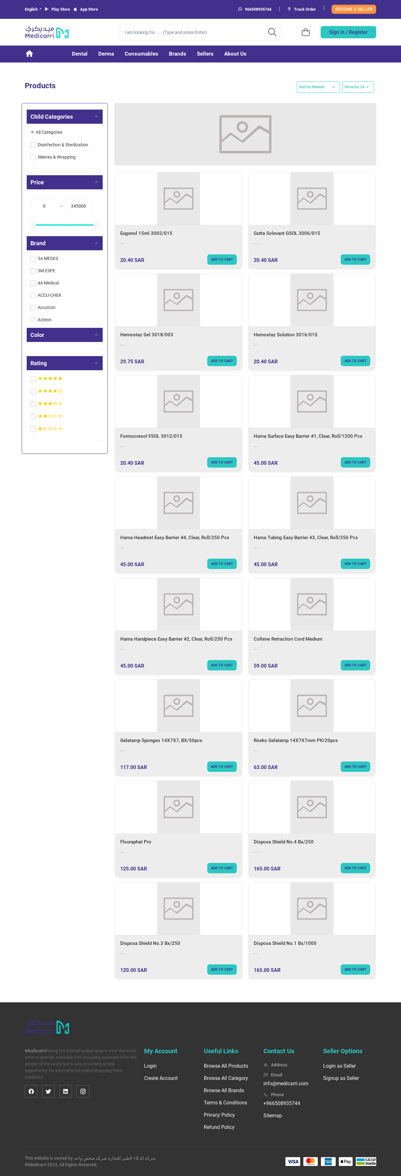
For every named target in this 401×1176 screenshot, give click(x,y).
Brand (38, 243)
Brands (177, 54)
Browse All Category (226, 1078)
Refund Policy (219, 1127)
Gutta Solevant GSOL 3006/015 (287, 233)
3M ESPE (46, 270)
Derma (106, 54)
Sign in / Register (348, 32)
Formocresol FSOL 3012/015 (151, 436)
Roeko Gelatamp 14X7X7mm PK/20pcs (296, 740)
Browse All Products (226, 1066)
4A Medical (48, 282)
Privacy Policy (219, 1115)
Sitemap (272, 1116)
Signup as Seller (341, 1078)
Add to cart (222, 259)
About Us (235, 54)
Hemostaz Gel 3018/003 (146, 335)
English (32, 9)
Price (37, 182)
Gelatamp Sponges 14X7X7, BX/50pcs (161, 740)
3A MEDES (48, 258)
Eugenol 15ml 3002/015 (146, 233)
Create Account (161, 1078)
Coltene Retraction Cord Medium (288, 639)
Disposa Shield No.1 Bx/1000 (285, 943)
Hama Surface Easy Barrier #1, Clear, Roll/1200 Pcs (308, 436)
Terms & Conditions (225, 1103)
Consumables (141, 54)
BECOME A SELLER (354, 9)
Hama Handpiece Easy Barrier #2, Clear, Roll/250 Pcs (176, 639)
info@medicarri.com (285, 1084)
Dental (80, 54)
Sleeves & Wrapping (57, 157)
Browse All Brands (224, 1090)
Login (150, 1066)
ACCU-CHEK (50, 295)
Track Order (301, 9)
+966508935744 (281, 1103)
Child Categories (51, 116)
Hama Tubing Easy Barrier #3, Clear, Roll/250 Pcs (306, 537)
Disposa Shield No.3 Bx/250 (150, 943)
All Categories (46, 132)
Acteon (44, 319)
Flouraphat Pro (135, 842)
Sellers (205, 54)
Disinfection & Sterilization (63, 144)
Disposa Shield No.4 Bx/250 (284, 842)
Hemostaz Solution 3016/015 (285, 335)
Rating (38, 363)
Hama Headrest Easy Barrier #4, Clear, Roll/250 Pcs (174, 537)
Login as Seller (339, 1066)
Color (37, 335)
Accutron (47, 307)
